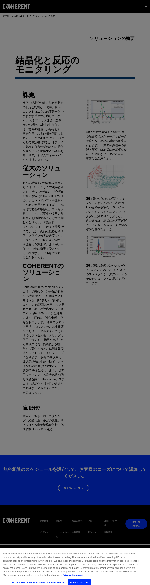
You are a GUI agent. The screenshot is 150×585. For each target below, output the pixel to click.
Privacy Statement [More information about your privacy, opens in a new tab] (73, 577)
